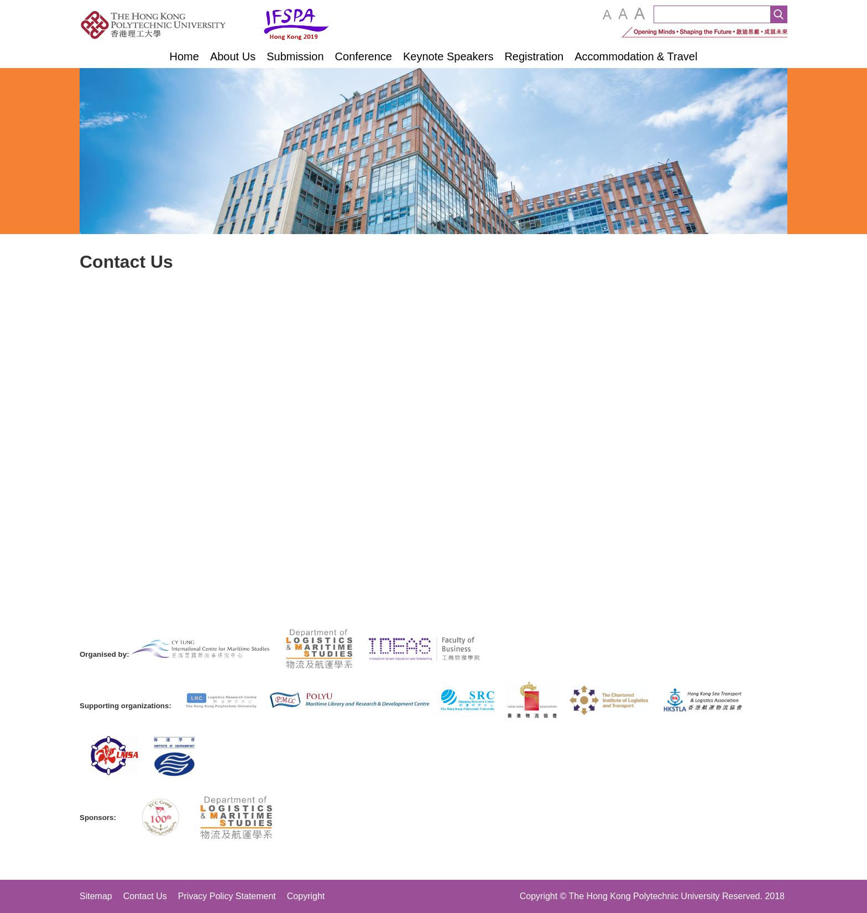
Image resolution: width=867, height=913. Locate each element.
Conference (363, 56)
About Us (232, 56)
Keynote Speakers (448, 56)
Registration (533, 56)
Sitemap (96, 896)
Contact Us (145, 896)
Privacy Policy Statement (227, 896)
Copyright (306, 896)
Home (184, 56)
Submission (295, 56)
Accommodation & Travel (635, 56)
